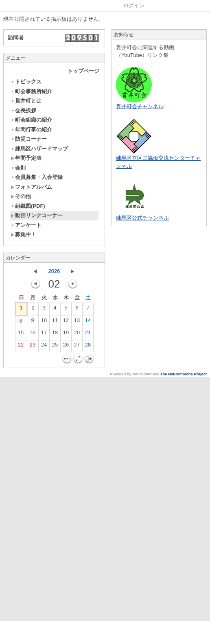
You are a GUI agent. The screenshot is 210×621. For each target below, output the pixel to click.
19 (66, 334)
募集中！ (23, 234)
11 (55, 322)
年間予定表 (26, 158)
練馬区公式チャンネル (142, 218)
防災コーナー (29, 139)
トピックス (26, 81)
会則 (18, 168)
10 (44, 322)
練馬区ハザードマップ (39, 149)
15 (21, 334)
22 (21, 346)
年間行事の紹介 (31, 129)
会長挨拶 (23, 110)
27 (77, 346)
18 (55, 334)
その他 (21, 196)
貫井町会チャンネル (140, 106)
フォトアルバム (31, 187)
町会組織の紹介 (31, 120)
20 (77, 334)
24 (44, 346)
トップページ (83, 71)
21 (88, 334)
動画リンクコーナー (37, 215)
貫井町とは (26, 101)
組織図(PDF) (28, 206)
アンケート (26, 225)
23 (32, 346)
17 (44, 334)
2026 (54, 271)
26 (66, 346)
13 (77, 322)
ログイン (133, 5)
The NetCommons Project (183, 374)
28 (88, 346)
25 (55, 346)
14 (88, 322)
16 (32, 334)
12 (66, 322)
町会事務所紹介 (31, 91)
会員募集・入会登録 (37, 177)
